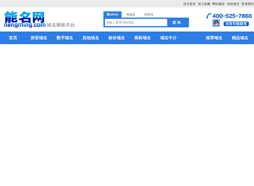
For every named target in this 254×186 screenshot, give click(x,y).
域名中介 (168, 38)
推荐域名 (214, 38)
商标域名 (142, 38)
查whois (112, 14)
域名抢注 (233, 4)
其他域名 (90, 38)
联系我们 (248, 4)
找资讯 (148, 14)
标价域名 (116, 38)
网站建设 (218, 4)
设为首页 (189, 4)
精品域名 (240, 38)
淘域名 (130, 14)
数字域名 (65, 38)
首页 (13, 38)
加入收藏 (204, 4)
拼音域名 (39, 38)
